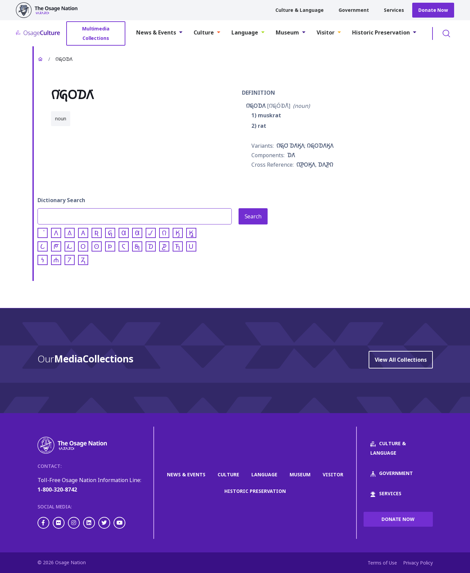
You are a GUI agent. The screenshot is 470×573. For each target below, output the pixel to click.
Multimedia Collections (95, 33)
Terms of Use (382, 562)
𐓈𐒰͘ (291, 155)
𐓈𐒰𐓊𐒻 (325, 164)
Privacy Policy (418, 562)
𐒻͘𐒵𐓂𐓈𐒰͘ (256, 106)
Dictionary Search (61, 200)
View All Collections (401, 359)
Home (40, 59)
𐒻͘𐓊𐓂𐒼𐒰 (305, 164)
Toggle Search (446, 33)
